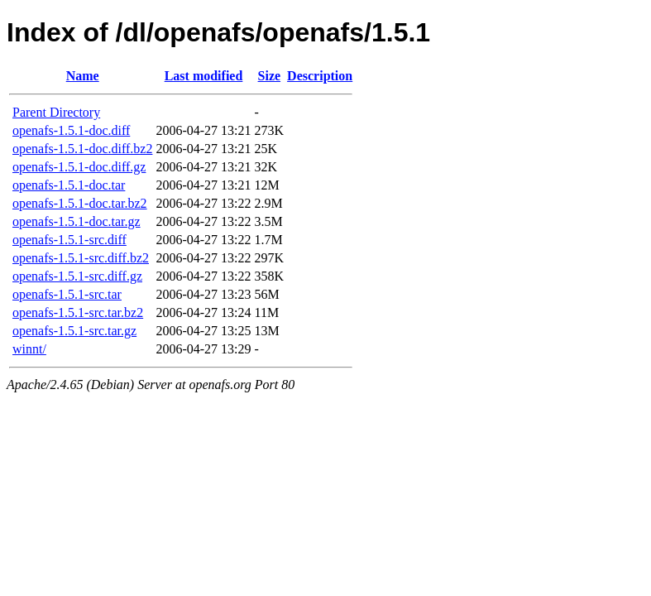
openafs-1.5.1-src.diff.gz (77, 276)
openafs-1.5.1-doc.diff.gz (79, 167)
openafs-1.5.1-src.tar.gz (74, 331)
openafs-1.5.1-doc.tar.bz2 (79, 203)
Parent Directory (56, 112)
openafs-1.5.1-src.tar (67, 294)
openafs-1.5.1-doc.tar (68, 185)
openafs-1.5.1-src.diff (69, 240)
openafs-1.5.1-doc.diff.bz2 (82, 149)
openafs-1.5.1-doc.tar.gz (76, 221)
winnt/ (29, 349)
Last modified (204, 76)
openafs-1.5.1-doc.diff (71, 130)
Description (319, 76)
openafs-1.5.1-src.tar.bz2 (77, 312)
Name (82, 76)
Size (269, 76)
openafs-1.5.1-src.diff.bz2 (80, 258)
